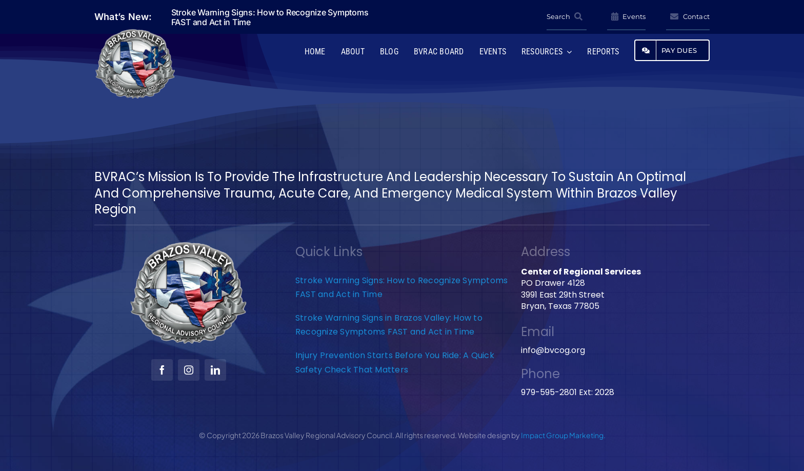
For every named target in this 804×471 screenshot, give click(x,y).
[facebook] (162, 370)
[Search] (567, 17)
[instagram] (188, 370)
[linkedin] (215, 370)
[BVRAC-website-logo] (135, 32)
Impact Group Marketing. (563, 435)
